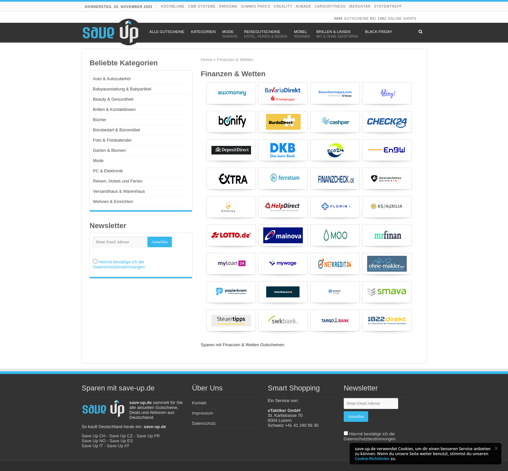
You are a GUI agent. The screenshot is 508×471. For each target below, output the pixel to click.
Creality (283, 6)
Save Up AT (118, 445)
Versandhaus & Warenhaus (119, 191)
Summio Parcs (255, 6)
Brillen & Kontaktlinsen (114, 109)
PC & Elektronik (108, 170)
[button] (496, 448)
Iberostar (360, 6)
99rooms (228, 6)
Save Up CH (94, 435)
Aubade (303, 6)
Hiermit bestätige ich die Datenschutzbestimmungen (119, 264)
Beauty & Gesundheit (113, 99)
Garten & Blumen (109, 150)
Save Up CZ (121, 435)
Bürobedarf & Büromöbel (116, 129)
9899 (338, 18)
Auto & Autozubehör (112, 78)
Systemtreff (388, 6)
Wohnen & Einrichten (113, 201)
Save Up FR (148, 435)
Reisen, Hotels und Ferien (118, 181)
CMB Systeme (202, 6)
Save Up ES (121, 440)
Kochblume (173, 6)
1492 (382, 18)
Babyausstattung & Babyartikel (122, 88)
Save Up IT (92, 445)
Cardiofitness (330, 6)
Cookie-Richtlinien (372, 458)
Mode (98, 160)
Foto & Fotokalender (112, 140)
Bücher (100, 119)
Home (206, 59)
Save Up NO (94, 440)
